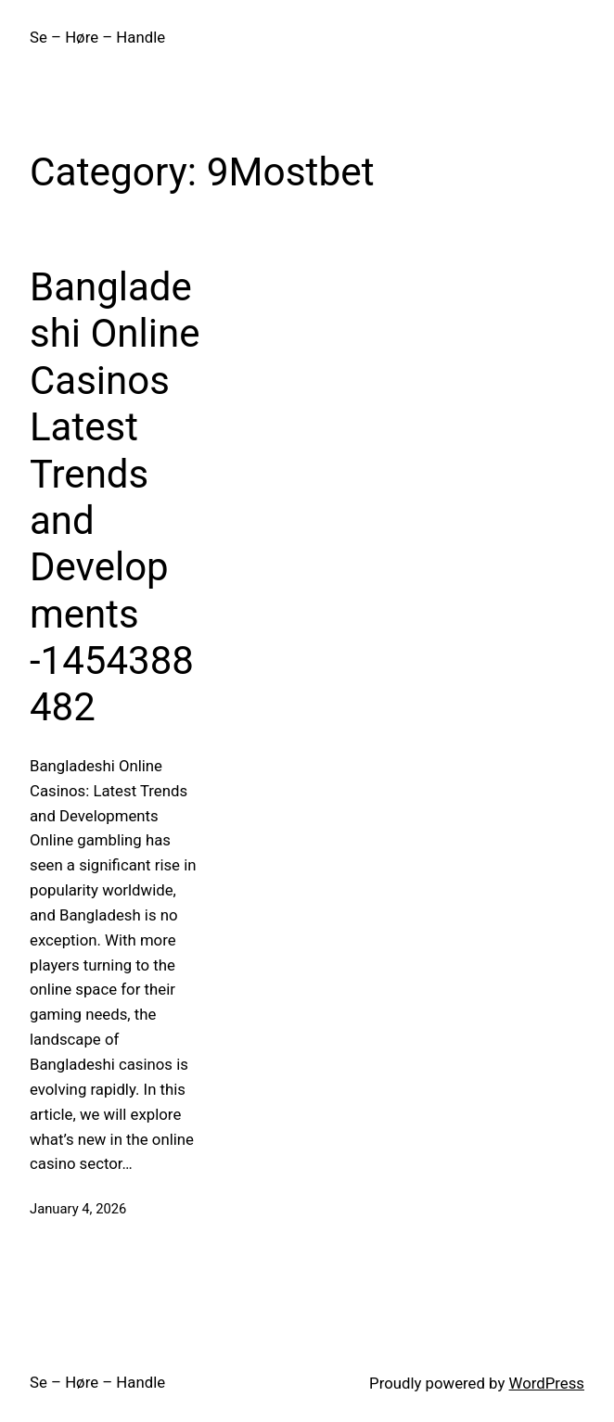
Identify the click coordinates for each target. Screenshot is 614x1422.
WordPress (546, 1383)
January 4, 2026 (78, 1208)
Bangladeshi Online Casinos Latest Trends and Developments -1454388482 (114, 497)
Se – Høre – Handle (97, 37)
